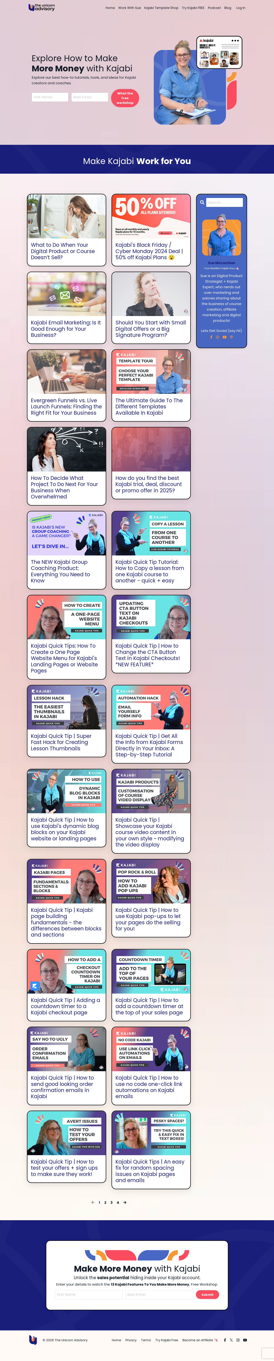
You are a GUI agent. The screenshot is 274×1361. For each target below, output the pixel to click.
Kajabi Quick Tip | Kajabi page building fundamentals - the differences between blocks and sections (66, 932)
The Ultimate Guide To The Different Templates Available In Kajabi (149, 407)
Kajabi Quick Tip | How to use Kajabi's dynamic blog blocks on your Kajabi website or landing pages (65, 838)
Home (109, 8)
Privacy (131, 1351)
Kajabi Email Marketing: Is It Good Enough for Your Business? (66, 329)
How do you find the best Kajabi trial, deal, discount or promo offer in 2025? (149, 491)
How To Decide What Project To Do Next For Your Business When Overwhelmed (65, 494)
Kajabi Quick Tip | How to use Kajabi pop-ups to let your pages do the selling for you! (148, 928)
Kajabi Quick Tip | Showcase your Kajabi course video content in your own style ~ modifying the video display (150, 841)
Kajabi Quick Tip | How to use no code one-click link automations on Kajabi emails (149, 1097)
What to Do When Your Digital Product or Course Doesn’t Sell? (63, 251)
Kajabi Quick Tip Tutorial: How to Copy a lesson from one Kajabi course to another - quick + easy (150, 579)
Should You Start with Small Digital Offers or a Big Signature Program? (151, 329)
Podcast (214, 8)
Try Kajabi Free (166, 1351)
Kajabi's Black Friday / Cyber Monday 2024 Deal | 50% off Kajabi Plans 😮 (149, 251)
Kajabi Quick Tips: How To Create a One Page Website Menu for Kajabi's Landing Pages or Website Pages (64, 666)
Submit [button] (207, 1305)
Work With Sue (129, 8)
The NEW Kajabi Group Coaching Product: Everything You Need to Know (61, 579)
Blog (227, 8)
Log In (240, 8)
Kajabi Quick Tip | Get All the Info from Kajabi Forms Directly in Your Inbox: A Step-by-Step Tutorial (150, 753)
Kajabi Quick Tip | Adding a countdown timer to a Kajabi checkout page (65, 1016)
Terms (146, 1351)
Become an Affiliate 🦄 (200, 1351)
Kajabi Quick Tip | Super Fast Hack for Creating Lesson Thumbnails (61, 750)
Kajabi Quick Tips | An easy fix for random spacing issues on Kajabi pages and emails (150, 1181)
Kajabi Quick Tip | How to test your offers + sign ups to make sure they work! (64, 1178)
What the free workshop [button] (125, 98)
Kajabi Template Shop (161, 8)
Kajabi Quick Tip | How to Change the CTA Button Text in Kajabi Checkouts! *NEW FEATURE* (148, 663)
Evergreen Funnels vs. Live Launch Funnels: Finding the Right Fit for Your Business (64, 410)
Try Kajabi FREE (193, 8)
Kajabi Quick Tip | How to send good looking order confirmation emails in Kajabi (63, 1097)
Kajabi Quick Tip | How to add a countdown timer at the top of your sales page (150, 1016)
